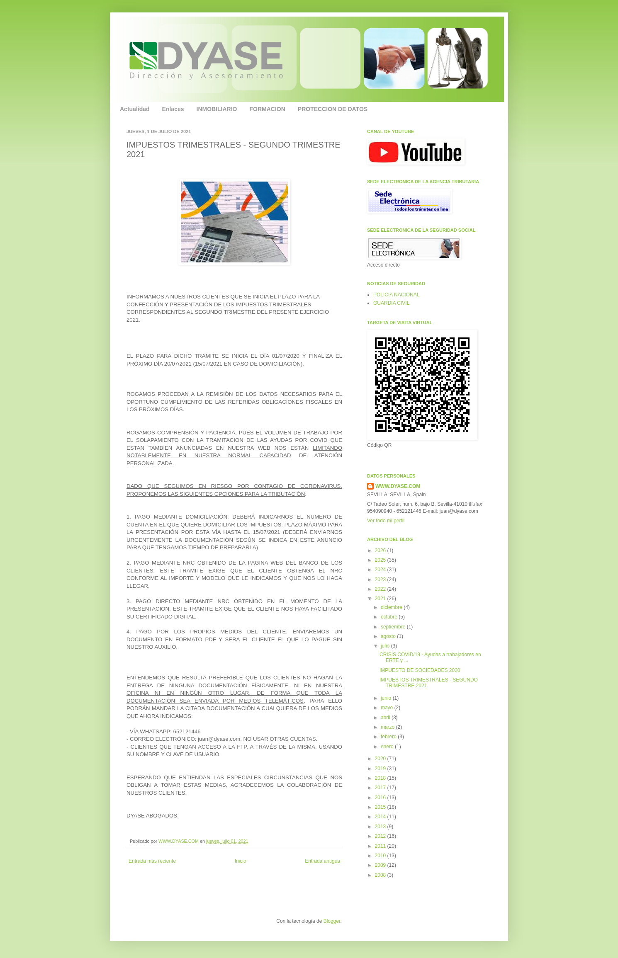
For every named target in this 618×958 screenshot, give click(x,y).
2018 (381, 778)
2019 (381, 768)
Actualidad (135, 109)
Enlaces (173, 109)
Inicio (240, 861)
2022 (381, 589)
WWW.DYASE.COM (179, 841)
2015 (381, 807)
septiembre (394, 627)
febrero (389, 737)
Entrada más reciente (152, 861)
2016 (381, 797)
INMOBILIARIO (217, 109)
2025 (381, 560)
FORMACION (267, 109)
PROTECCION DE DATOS (332, 109)
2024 (381, 569)
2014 (381, 817)
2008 (381, 875)
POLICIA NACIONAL (396, 295)
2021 (381, 598)
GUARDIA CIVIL (391, 303)
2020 (381, 759)
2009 (381, 865)
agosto (389, 636)
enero (388, 746)
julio (386, 646)
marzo (388, 727)
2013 (381, 826)
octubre (390, 617)
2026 (381, 550)
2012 (381, 836)
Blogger (332, 921)
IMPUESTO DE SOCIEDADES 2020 (420, 670)
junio (387, 698)
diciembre (392, 607)
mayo (387, 708)
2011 (381, 846)
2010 (381, 856)
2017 (381, 788)
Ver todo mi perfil (385, 521)
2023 (381, 579)
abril (386, 717)
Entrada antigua (322, 861)
